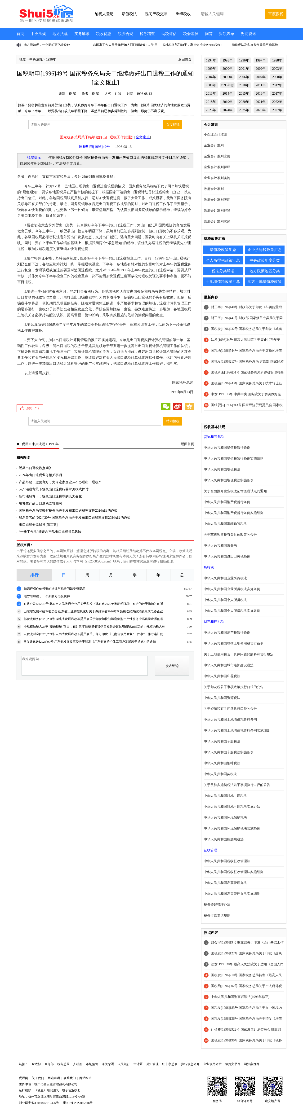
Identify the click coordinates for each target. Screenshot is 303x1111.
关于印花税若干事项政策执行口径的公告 (233, 687)
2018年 (211, 102)
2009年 (211, 85)
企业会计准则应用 (217, 156)
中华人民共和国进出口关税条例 (227, 556)
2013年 (211, 93)
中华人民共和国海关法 (220, 545)
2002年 (261, 68)
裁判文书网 (233, 1064)
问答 (209, 34)
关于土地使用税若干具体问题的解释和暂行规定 (238, 654)
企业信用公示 (212, 1064)
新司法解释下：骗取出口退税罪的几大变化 (50, 496)
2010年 (244, 85)
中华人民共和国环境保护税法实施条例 (232, 828)
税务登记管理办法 (217, 904)
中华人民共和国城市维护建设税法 (229, 665)
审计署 (138, 1064)
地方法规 (60, 34)
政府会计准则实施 (217, 221)
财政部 (36, 1064)
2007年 (261, 77)
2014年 (227, 93)
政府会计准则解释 (217, 210)
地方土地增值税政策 (265, 282)
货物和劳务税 (214, 437)
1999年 (211, 68)
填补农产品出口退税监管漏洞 (40, 503)
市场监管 (92, 1064)
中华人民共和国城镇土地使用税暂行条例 (233, 643)
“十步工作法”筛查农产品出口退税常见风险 (50, 532)
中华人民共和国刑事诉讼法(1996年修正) (240, 997)
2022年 (277, 102)
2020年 (244, 102)
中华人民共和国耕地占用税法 (225, 796)
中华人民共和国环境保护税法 (225, 817)
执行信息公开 (190, 1064)
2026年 (261, 110)
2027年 (277, 110)
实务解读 (81, 34)
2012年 (277, 85)
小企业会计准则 (215, 134)
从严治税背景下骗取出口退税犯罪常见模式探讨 (54, 489)
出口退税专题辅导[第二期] (38, 525)
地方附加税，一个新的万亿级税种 (47, 45)
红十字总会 (170, 1064)
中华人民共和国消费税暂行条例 (227, 502)
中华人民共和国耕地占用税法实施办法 (232, 806)
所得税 (209, 567)
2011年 (260, 85)
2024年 (227, 110)
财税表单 (226, 34)
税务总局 (63, 1064)
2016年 (261, 93)
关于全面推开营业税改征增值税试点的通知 (235, 491)
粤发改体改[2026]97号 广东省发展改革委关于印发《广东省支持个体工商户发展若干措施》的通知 (90, 641)
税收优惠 (103, 34)
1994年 (211, 60)
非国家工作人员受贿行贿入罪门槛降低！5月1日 (125, 45)
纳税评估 (169, 34)
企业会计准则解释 (217, 167)
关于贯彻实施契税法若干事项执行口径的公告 (237, 785)
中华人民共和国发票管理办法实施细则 (232, 894)
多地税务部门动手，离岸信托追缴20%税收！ (192, 45)
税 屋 (72, 94)
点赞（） (33, 408)
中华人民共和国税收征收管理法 (227, 861)
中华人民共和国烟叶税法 (222, 763)
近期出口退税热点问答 (35, 468)
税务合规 (125, 34)
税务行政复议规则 (217, 915)
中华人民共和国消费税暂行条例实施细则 (233, 513)
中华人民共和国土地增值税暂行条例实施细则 (237, 730)
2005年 (227, 77)
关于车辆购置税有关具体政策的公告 (230, 534)
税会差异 (190, 34)
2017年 (277, 93)
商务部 (49, 1064)
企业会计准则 (214, 145)
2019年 (227, 102)
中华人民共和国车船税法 (222, 741)
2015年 (244, 93)
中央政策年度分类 (265, 260)
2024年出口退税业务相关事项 (40, 475)
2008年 (277, 77)
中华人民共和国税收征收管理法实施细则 (233, 872)
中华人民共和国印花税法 (222, 676)
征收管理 (210, 850)
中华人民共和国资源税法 (222, 698)
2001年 (244, 68)
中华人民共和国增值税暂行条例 (227, 447)
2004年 (211, 77)
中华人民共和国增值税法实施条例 (229, 480)
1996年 (51, 59)
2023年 (211, 110)
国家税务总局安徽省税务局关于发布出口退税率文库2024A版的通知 (68, 510)
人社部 (77, 1064)
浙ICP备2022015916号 (78, 1103)
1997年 (261, 60)
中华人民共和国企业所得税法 (225, 578)
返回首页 (185, 59)
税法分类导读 (223, 271)
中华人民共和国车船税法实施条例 (229, 752)
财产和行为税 (214, 622)
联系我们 (69, 1078)
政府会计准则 (214, 189)
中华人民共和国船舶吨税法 (224, 839)
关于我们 (38, 1078)
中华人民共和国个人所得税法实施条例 (232, 611)
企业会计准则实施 (217, 178)
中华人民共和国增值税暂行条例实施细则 (233, 458)
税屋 (22, 59)
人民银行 (124, 1064)
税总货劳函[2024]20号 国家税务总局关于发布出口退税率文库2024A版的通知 (74, 517)
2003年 (277, 68)
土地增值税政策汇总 (223, 282)
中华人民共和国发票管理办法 (225, 883)
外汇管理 (152, 1064)
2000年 (227, 68)
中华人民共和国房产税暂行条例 (227, 632)
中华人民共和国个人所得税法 (225, 600)
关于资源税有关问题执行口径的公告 (230, 709)
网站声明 (54, 1078)
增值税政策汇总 (223, 250)
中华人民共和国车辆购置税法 (225, 524)
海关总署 (108, 1064)
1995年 (227, 60)
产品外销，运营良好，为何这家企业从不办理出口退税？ (60, 482)
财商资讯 (248, 34)
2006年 (244, 77)
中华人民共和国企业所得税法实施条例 (232, 589)
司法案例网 (251, 1064)
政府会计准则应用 (217, 200)
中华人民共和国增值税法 (222, 469)
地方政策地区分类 (265, 271)
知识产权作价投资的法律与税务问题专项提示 (54, 588)
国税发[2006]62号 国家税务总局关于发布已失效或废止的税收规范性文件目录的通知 (121, 157)
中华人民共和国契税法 (220, 774)
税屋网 (23, 1078)
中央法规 (38, 34)
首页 (20, 34)
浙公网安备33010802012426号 (39, 1103)
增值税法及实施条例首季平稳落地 (255, 45)
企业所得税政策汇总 (265, 250)
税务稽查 (147, 34)
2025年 (244, 110)
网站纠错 (85, 1078)
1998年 (277, 60)
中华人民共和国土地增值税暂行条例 (230, 719)
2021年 (261, 102)
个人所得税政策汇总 (223, 260)
